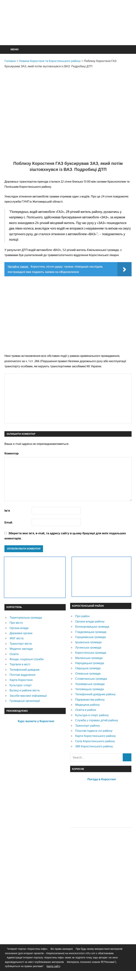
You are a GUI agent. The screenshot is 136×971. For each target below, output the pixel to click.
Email (8, 522)
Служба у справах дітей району (96, 720)
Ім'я (7, 510)
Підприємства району (90, 699)
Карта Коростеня (21, 680)
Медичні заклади (21, 648)
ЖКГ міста (17, 638)
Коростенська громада (90, 652)
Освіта (14, 654)
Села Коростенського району (95, 741)
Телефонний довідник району (95, 694)
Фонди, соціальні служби (27, 659)
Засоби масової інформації (28, 695)
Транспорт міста (21, 643)
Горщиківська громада (90, 637)
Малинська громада (89, 658)
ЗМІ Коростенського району (94, 746)
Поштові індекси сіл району (93, 730)
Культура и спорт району (92, 715)
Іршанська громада (88, 642)
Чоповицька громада (89, 689)
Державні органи (21, 633)
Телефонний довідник (24, 669)
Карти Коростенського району (95, 736)
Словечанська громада (91, 678)
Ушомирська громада (89, 684)
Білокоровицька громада (92, 626)
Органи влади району (89, 621)
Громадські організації (25, 701)
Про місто (16, 622)
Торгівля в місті (20, 664)
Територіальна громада (26, 617)
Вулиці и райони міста (24, 690)
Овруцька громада (88, 668)
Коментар (11, 453)
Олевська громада (88, 673)
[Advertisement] (68, 31)
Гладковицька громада (90, 632)
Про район (82, 616)
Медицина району (87, 704)
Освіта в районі (85, 710)
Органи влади (19, 628)
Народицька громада (89, 663)
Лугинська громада (88, 647)
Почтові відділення (22, 674)
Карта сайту (53, 966)
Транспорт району (87, 725)
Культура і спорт (21, 685)
